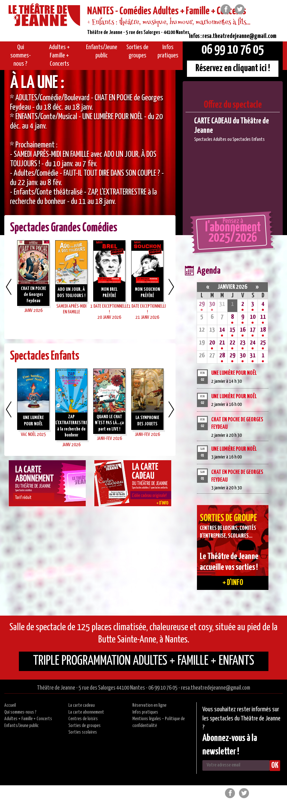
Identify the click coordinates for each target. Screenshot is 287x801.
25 (263, 342)
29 (202, 304)
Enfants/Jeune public (21, 725)
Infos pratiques (145, 712)
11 (263, 317)
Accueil (10, 705)
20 (212, 342)
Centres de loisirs (83, 718)
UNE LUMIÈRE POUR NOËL (234, 373)
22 (232, 342)
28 (222, 355)
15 (232, 330)
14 (222, 330)
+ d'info (232, 583)
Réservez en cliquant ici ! (233, 68)
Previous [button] (8, 287)
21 (222, 342)
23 (243, 342)
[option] (90, 152)
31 (253, 355)
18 (263, 330)
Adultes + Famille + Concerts (28, 718)
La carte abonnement (86, 712)
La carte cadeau (81, 705)
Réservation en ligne (149, 705)
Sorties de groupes (84, 725)
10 (253, 317)
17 (253, 330)
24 (253, 342)
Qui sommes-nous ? (20, 712)
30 (212, 304)
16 (243, 330)
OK (274, 766)
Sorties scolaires (82, 732)
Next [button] (171, 287)
